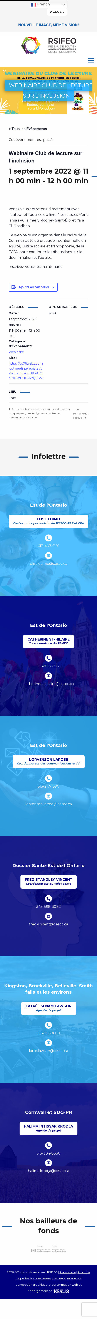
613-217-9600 (48, 1033)
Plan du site (68, 1272)
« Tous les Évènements (28, 129)
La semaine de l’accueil (80, 413)
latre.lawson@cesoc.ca (48, 1051)
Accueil (57, 12)
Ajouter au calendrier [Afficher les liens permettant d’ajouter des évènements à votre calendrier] (34, 287)
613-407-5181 (48, 546)
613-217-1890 (48, 786)
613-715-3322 (48, 666)
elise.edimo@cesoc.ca (48, 563)
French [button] (40, 4)
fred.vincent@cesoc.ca (48, 924)
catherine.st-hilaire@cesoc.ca (48, 684)
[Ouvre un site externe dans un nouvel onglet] (48, 1249)
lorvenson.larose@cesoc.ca (48, 804)
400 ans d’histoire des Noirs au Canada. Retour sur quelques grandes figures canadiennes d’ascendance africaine (39, 413)
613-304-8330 (48, 1153)
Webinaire (16, 352)
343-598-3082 (48, 907)
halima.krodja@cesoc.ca (48, 1171)
